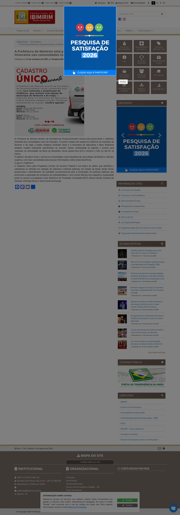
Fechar (123, 81)
